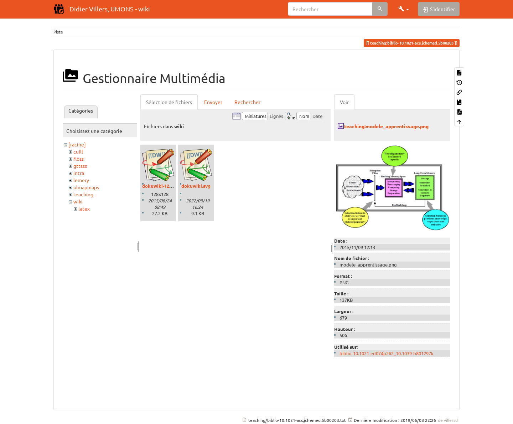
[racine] (77, 144)
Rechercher (247, 102)
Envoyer (213, 102)
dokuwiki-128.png (161, 186)
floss (78, 158)
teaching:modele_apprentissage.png (386, 126)
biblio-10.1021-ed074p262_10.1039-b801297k (387, 353)
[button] (403, 9)
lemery (81, 180)
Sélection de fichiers (169, 102)
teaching (83, 194)
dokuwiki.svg (196, 186)
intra (78, 173)
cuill (78, 151)
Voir (344, 102)
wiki (78, 201)
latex (84, 208)
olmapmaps (86, 187)
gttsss (80, 165)
